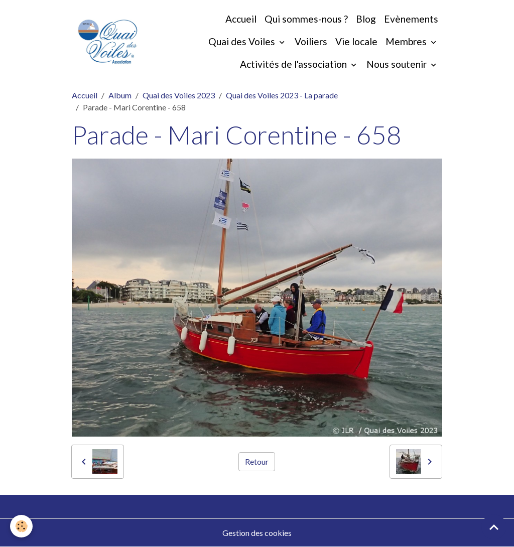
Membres (407, 41)
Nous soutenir (397, 64)
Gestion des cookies (257, 532)
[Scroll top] (493, 526)
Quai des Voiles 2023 (179, 95)
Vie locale (356, 41)
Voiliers (311, 41)
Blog (366, 19)
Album (120, 95)
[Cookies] (21, 526)
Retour (257, 461)
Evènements (411, 19)
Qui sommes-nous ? (306, 19)
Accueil (240, 19)
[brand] (108, 42)
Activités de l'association (294, 64)
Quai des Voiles (242, 41)
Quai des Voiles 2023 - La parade (282, 95)
